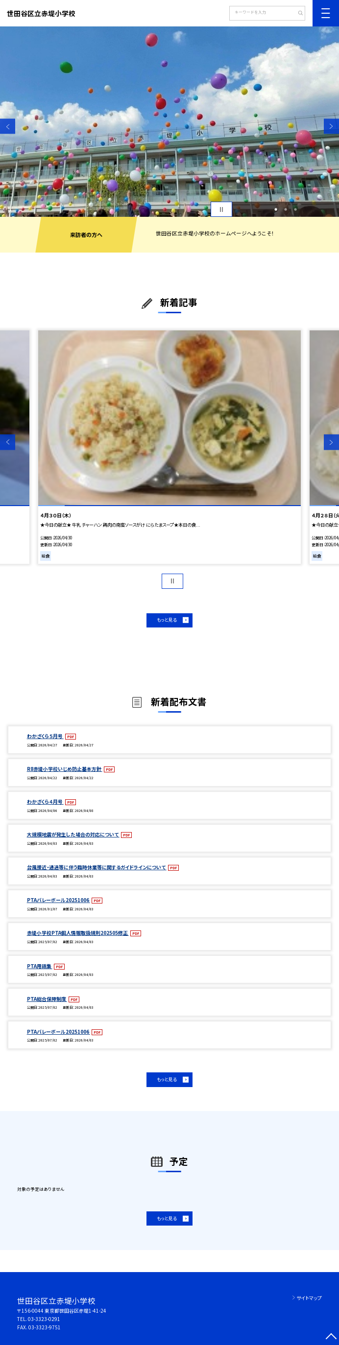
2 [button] (285, 209)
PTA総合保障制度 (47, 998)
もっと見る (166, 619)
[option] (169, 121)
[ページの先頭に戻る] (331, 1337)
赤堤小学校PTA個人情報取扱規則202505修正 (78, 932)
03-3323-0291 (44, 1318)
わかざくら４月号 (45, 801)
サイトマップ (309, 1297)
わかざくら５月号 (45, 736)
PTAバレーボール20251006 (58, 900)
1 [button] (275, 209)
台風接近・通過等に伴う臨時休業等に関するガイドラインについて (97, 867)
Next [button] (331, 126)
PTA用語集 (39, 966)
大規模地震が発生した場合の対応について (73, 834)
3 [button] (295, 209)
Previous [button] (7, 126)
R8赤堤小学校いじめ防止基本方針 (64, 768)
